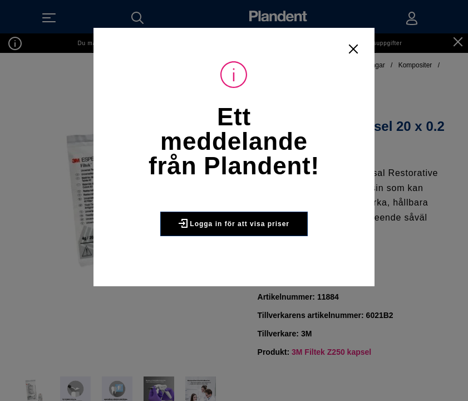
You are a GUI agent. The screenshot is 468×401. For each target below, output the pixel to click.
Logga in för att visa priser (234, 223)
